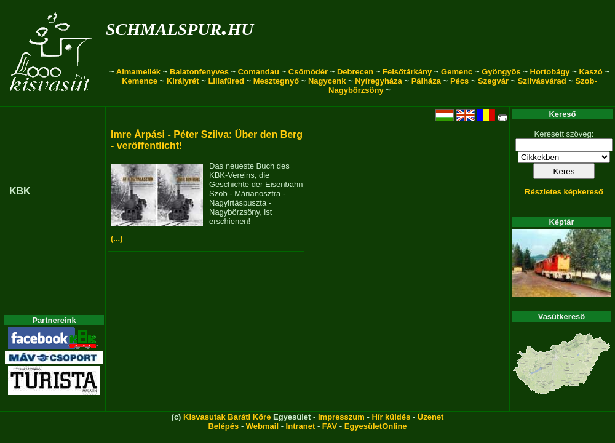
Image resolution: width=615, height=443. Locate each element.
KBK (20, 191)
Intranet (300, 426)
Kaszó (590, 71)
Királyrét (183, 81)
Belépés (223, 426)
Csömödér (308, 71)
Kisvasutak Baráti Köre (227, 416)
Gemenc (456, 71)
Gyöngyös (501, 71)
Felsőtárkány (407, 71)
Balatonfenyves (199, 71)
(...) (117, 238)
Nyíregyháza (378, 81)
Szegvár (493, 81)
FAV (329, 426)
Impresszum (341, 416)
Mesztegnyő (276, 81)
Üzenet (431, 416)
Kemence (139, 81)
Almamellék (138, 71)
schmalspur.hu (179, 27)
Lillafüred (226, 81)
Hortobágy (550, 71)
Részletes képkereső (564, 191)
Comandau (258, 71)
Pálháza (426, 81)
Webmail (262, 426)
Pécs (459, 81)
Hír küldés (390, 416)
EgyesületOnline (375, 426)
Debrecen (355, 71)
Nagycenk (327, 81)
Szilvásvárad (542, 81)
